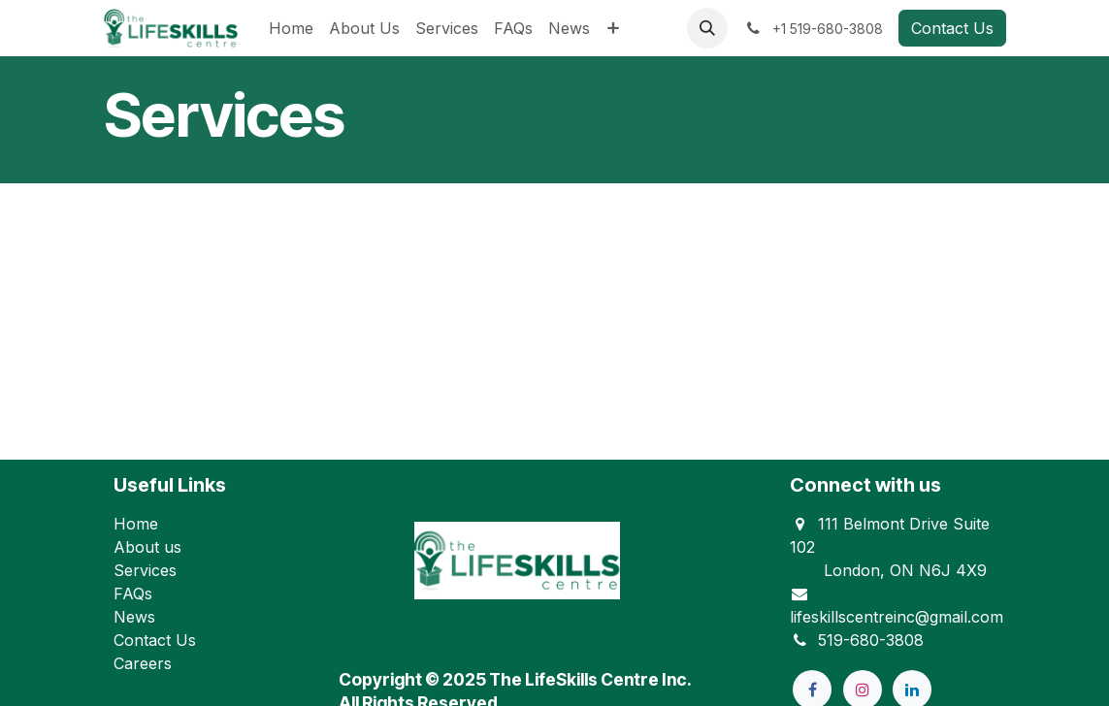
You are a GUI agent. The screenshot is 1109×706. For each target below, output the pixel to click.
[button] (707, 28)
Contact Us (952, 28)
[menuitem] (291, 28)
